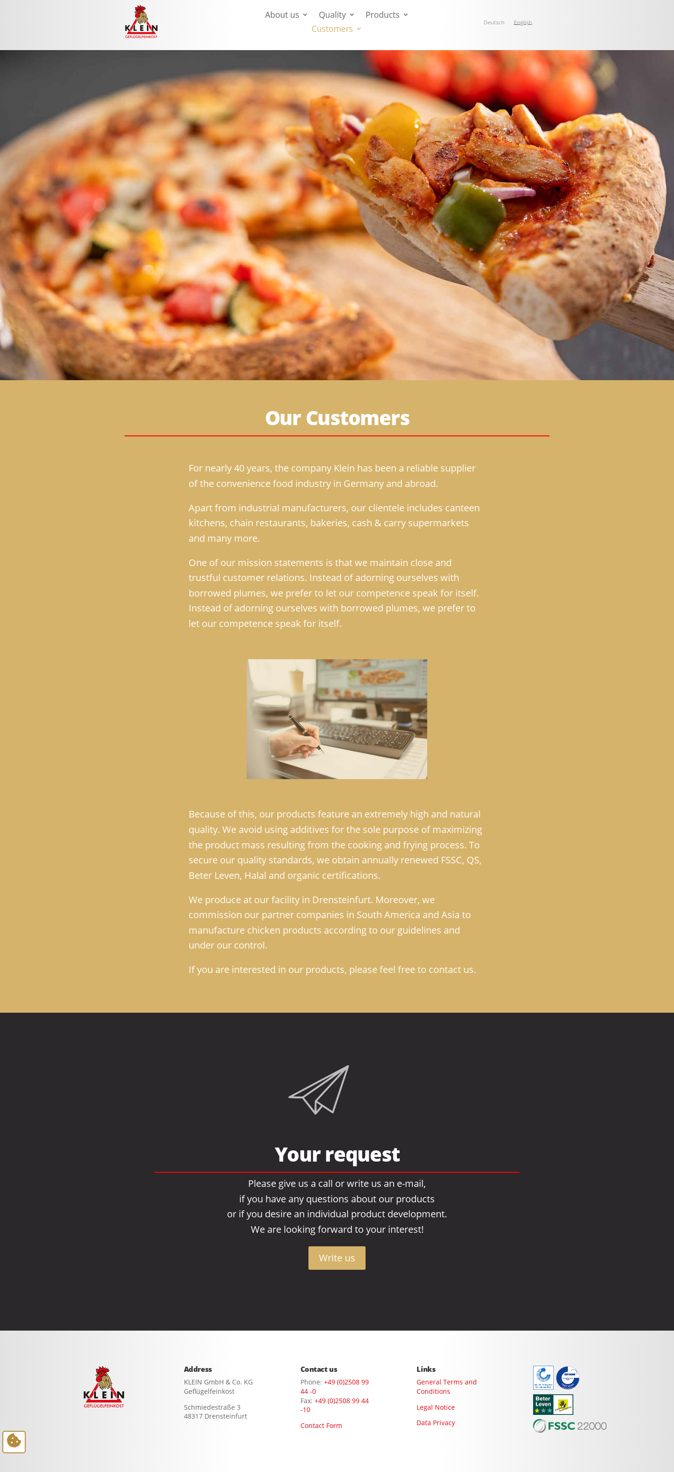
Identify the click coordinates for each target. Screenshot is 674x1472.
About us (282, 15)
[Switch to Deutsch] (494, 22)
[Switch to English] (523, 22)
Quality (332, 15)
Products (383, 15)
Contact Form (321, 1425)
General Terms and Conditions (447, 1386)
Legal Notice (436, 1407)
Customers (332, 29)
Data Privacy (436, 1422)
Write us (337, 1257)
